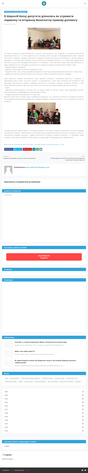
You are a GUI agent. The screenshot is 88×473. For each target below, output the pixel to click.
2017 (44, 424)
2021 (44, 409)
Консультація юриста (53, 144)
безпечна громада (10, 381)
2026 (44, 392)
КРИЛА (21, 381)
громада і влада (40, 144)
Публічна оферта (7, 459)
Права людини (14, 378)
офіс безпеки (29, 381)
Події (62, 144)
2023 (44, 402)
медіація (78, 381)
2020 (44, 413)
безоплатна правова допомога (16, 144)
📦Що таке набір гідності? (25, 351)
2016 (44, 427)
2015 (44, 431)
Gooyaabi (27, 470)
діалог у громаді (53, 381)
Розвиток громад (47, 378)
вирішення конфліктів (66, 381)
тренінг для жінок (72, 378)
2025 (44, 395)
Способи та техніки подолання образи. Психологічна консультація (41, 342)
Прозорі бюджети (40, 381)
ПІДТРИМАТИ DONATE (44, 257)
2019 (44, 416)
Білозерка (30, 144)
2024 (44, 399)
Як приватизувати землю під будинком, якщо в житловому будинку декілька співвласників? (45, 361)
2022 (44, 406)
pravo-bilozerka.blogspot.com (37, 167)
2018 (44, 420)
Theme (11, 470)
